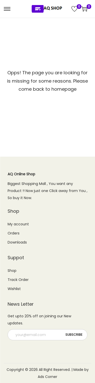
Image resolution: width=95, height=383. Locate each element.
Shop (12, 270)
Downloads (17, 242)
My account (18, 224)
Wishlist (14, 288)
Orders (14, 233)
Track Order (18, 279)
